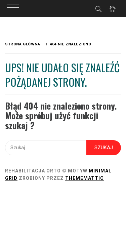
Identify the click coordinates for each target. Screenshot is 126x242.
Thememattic (84, 178)
